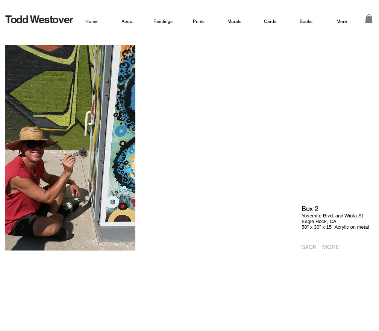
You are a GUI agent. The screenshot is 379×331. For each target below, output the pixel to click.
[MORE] (332, 247)
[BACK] (307, 247)
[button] (369, 18)
